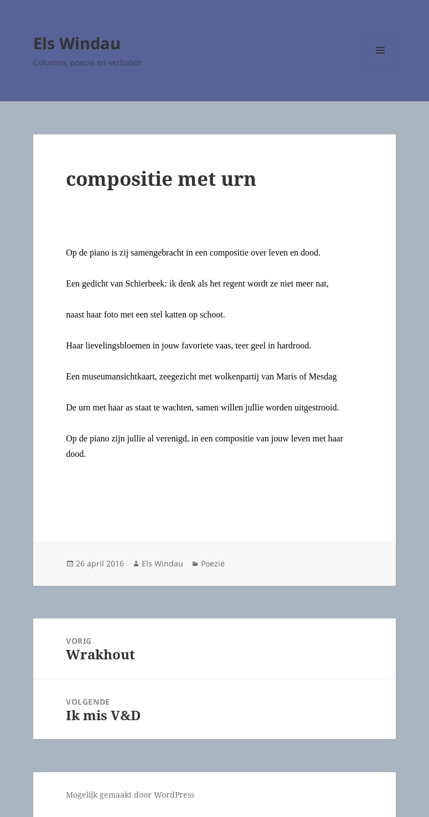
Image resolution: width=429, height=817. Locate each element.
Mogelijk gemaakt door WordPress (130, 794)
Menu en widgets (380, 65)
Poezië (213, 563)
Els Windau (77, 43)
